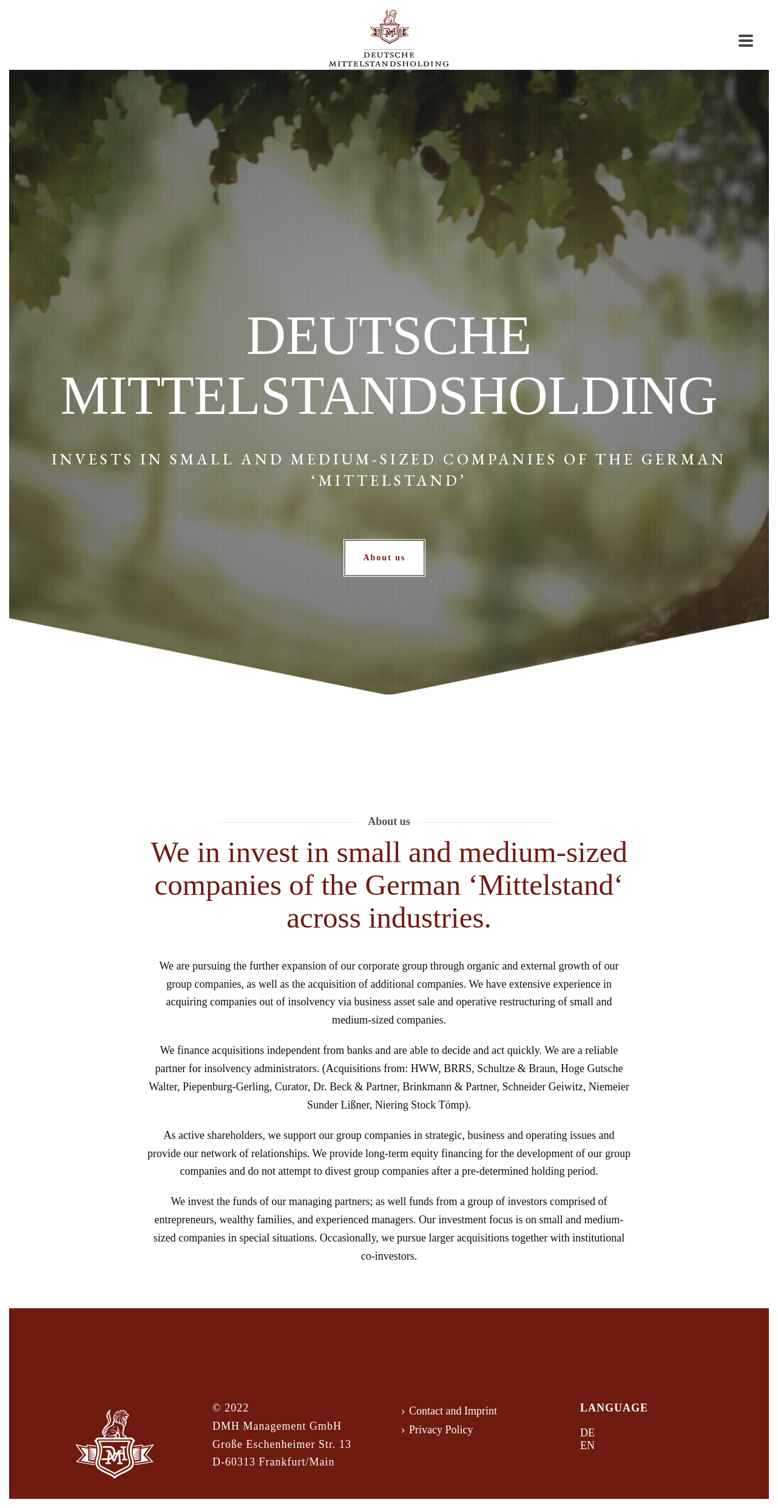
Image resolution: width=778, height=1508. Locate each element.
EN (587, 1445)
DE (587, 1433)
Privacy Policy (437, 1430)
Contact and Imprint (449, 1411)
